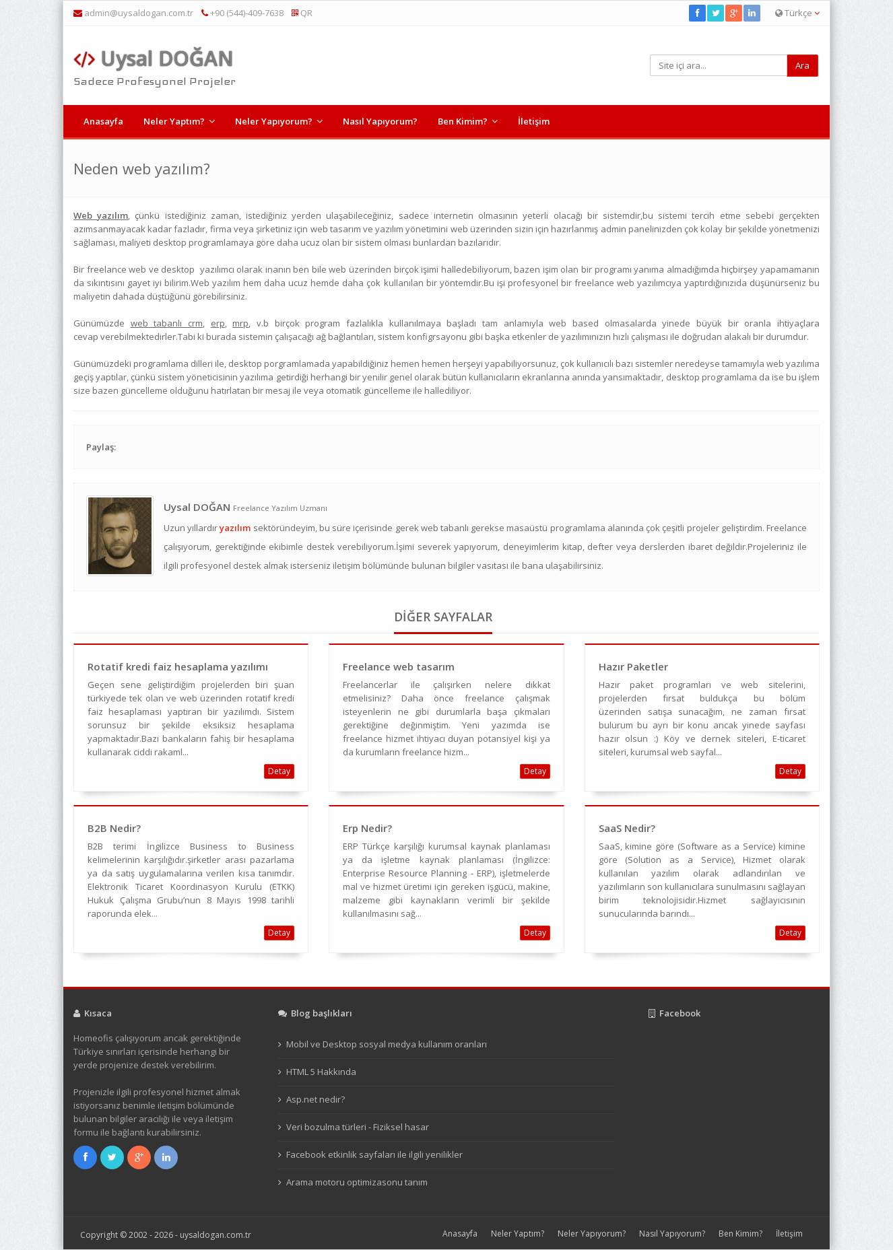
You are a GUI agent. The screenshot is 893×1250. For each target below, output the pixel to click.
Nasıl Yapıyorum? (380, 121)
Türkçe (797, 13)
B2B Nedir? (114, 828)
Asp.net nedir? (315, 1099)
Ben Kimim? (463, 121)
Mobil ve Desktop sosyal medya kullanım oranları (386, 1044)
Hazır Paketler (633, 666)
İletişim (534, 121)
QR (302, 13)
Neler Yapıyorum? (273, 121)
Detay (279, 771)
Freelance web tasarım (399, 666)
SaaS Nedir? (627, 828)
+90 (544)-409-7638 (242, 13)
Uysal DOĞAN (153, 58)
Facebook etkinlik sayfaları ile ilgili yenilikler (374, 1154)
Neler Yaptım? (174, 121)
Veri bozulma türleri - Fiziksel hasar (357, 1127)
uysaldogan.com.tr (215, 1235)
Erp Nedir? (367, 828)
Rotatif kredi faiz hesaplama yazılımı (178, 666)
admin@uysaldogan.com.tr (138, 13)
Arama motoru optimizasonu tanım (357, 1182)
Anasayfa (103, 121)
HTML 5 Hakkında (321, 1072)
